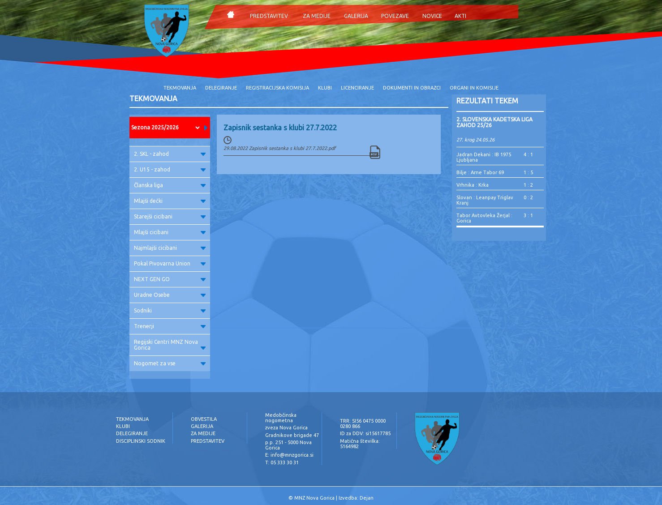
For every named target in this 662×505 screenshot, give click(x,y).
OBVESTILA (204, 419)
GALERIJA (356, 16)
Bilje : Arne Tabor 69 (480, 172)
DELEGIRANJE (221, 87)
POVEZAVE (395, 16)
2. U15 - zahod (170, 169)
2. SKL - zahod (170, 154)
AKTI (460, 16)
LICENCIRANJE (357, 87)
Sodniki (170, 310)
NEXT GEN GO (170, 279)
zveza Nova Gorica (286, 427)
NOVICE (432, 16)
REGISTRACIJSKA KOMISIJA (277, 87)
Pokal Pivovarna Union (170, 263)
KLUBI (325, 87)
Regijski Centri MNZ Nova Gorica (170, 345)
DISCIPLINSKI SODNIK (140, 441)
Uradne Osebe (170, 295)
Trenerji (170, 326)
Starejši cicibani (170, 216)
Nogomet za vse (170, 363)
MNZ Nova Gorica (314, 498)
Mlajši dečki (170, 201)
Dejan (367, 498)
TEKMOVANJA (179, 87)
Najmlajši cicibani (170, 248)
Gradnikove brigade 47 (292, 435)
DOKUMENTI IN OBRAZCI (412, 87)
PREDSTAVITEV (269, 16)
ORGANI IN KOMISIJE (474, 87)
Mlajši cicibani (170, 232)
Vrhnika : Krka (472, 185)
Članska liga (170, 185)
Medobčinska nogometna (281, 417)
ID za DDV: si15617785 (365, 433)
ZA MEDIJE (317, 16)
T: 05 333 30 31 (282, 462)
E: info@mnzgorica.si (289, 455)
